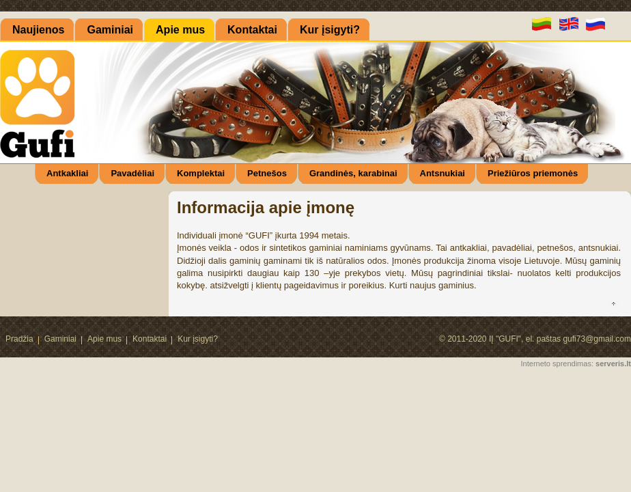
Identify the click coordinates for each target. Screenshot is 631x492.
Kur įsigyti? (198, 339)
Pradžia (19, 339)
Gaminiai (60, 339)
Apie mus (104, 339)
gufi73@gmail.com (597, 339)
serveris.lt (613, 363)
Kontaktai (149, 339)
